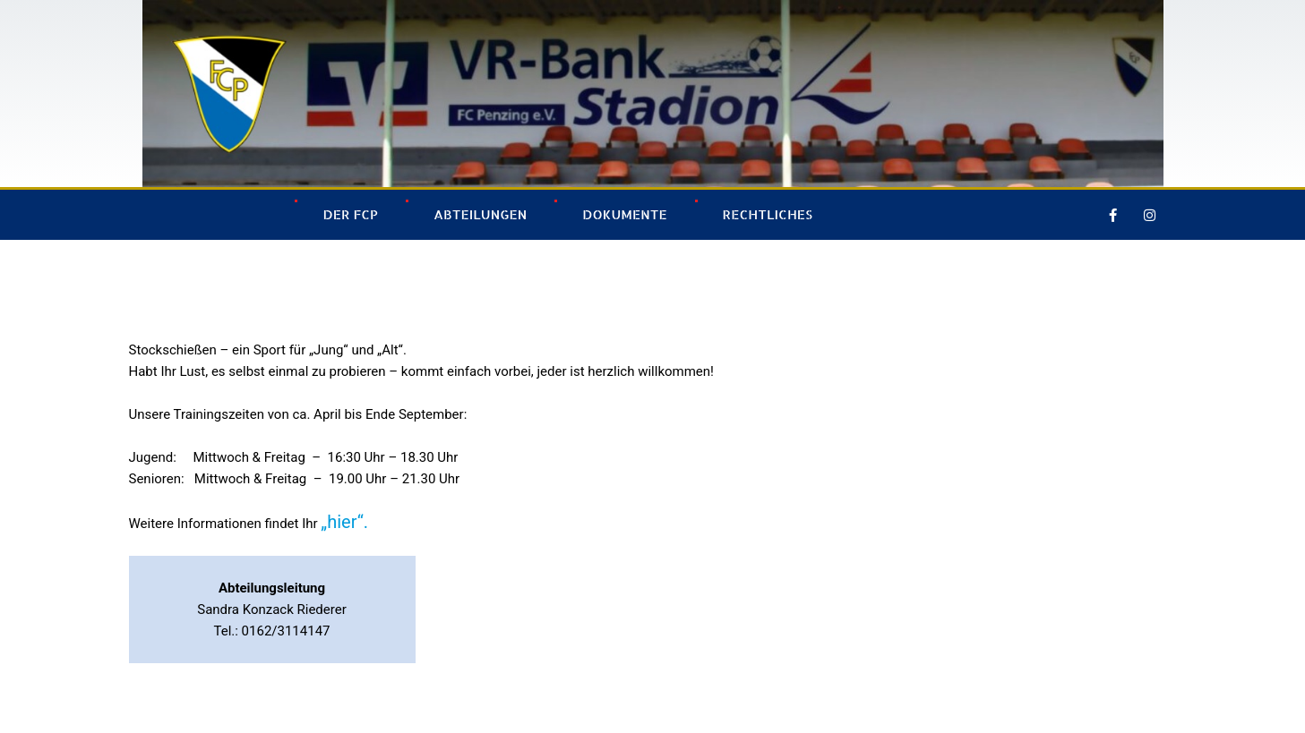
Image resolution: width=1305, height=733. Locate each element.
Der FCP (350, 214)
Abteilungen (480, 214)
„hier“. (344, 522)
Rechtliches (767, 214)
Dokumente (624, 214)
